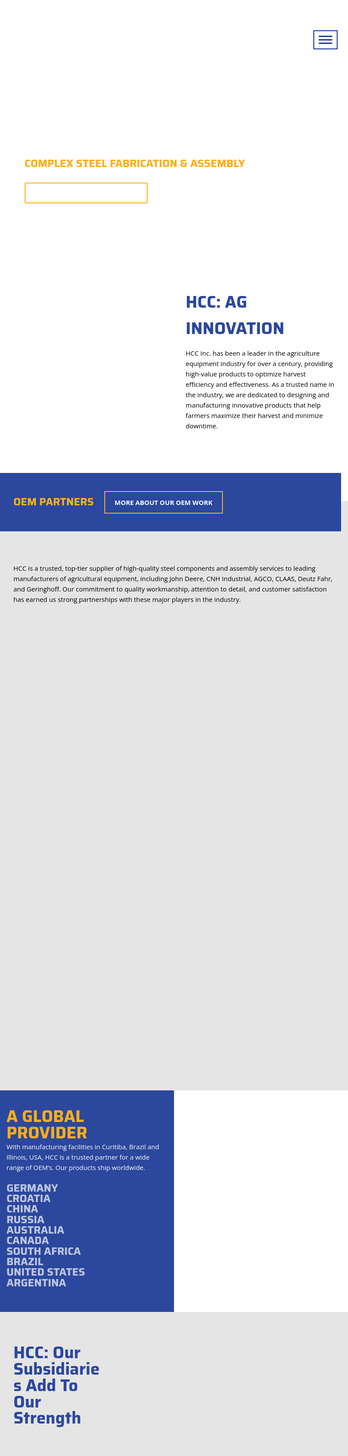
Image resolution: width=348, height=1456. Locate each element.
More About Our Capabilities (86, 193)
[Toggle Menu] (325, 39)
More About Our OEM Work (164, 502)
